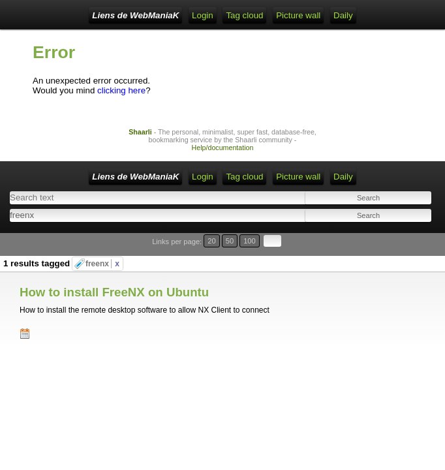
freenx (102, 263)
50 (230, 241)
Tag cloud (244, 15)
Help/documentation (223, 147)
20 (211, 241)
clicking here (121, 90)
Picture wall (298, 15)
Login (202, 15)
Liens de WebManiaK (135, 15)
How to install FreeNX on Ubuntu (114, 292)
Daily (343, 15)
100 (249, 241)
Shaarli (140, 132)
